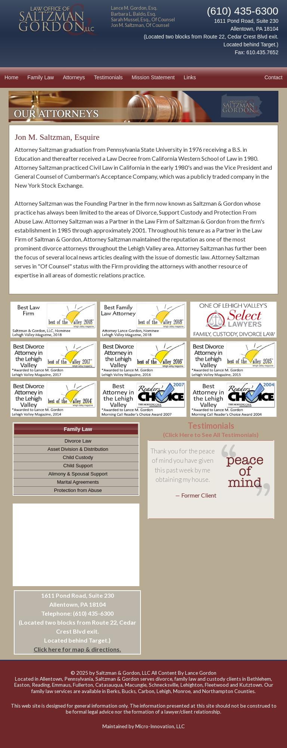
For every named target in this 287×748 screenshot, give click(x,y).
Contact (274, 77)
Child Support (78, 465)
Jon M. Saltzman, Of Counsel (140, 25)
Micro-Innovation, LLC (160, 726)
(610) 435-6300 (242, 11)
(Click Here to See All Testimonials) (211, 434)
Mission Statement (153, 77)
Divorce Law (78, 441)
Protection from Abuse (78, 490)
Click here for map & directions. (77, 649)
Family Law (40, 77)
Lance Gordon (200, 673)
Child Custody (78, 457)
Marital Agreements (78, 482)
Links (190, 77)
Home (11, 77)
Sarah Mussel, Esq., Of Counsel (143, 19)
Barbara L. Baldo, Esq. (133, 14)
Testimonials (108, 77)
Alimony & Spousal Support (77, 474)
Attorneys (74, 77)
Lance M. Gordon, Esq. (134, 8)
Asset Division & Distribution (77, 449)
